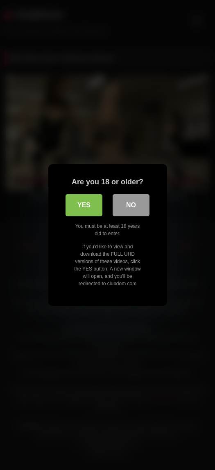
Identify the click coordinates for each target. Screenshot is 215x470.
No (131, 205)
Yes (84, 205)
